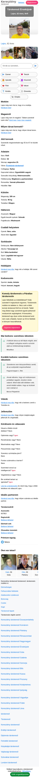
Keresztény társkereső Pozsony (14, 679)
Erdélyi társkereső (8, 730)
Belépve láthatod (7, 520)
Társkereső (5, 719)
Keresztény (8, 2)
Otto (23, 572)
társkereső (5, 714)
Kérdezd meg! (6, 108)
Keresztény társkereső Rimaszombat (16, 636)
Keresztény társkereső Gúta (12, 652)
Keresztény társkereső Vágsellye (14, 698)
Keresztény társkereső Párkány (14, 631)
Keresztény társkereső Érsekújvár (15, 647)
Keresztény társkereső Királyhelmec (16, 685)
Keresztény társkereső (10, 725)
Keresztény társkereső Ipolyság (14, 690)
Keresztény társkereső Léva (12, 708)
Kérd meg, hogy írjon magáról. (20, 120)
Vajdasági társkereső (9, 752)
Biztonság (4, 599)
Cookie (3, 603)
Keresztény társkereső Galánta (14, 658)
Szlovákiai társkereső (10, 757)
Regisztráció (32, 2)
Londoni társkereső (9, 763)
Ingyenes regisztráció (12, 327)
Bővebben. (26, 771)
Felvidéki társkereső (9, 741)
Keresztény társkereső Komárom (14, 625)
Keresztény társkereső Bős (12, 668)
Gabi (7, 572)
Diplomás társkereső (9, 735)
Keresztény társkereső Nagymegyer (16, 641)
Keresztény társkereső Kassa (13, 674)
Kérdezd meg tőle (7, 269)
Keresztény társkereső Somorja (14, 663)
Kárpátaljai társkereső (10, 746)
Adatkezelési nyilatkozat (10, 595)
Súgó (3, 607)
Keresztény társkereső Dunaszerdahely (17, 620)
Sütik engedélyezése (20, 774)
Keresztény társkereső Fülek (13, 703)
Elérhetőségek (6, 587)
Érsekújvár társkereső (15, 166)
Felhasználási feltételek (9, 591)
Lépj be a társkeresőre (9, 486)
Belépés (21, 2)
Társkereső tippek (7, 611)
